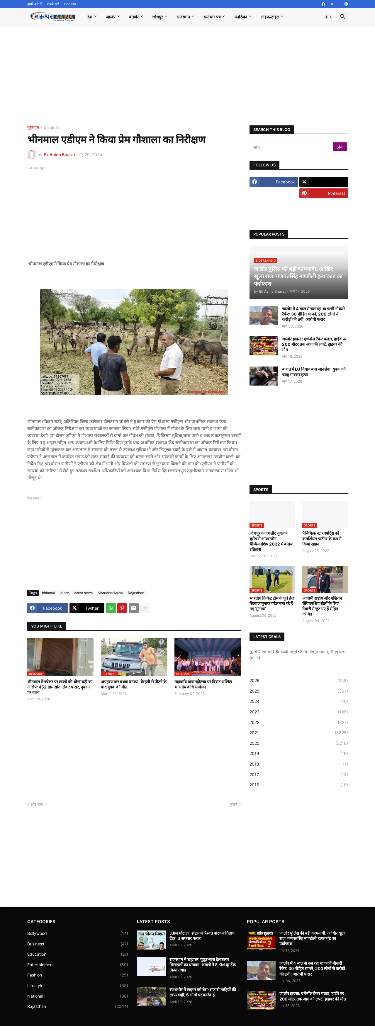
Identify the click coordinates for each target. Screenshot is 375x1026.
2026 (299, 681)
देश (89, 16)
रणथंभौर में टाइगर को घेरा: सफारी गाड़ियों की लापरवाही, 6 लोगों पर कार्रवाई (202, 992)
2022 (299, 722)
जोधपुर (157, 16)
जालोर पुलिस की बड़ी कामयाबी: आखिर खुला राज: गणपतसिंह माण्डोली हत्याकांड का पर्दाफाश (312, 938)
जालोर (111, 16)
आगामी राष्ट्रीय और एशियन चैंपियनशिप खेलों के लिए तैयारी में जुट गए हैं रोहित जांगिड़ (322, 606)
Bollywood (77, 933)
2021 (299, 733)
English (70, 4)
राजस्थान (183, 16)
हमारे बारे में (34, 4)
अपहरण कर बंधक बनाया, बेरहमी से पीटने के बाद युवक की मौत (134, 684)
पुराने (233, 804)
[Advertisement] (187, 76)
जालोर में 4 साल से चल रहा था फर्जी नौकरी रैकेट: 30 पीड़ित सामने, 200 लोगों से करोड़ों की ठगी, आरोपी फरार (313, 314)
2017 (299, 775)
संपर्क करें (53, 4)
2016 (299, 785)
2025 (299, 691)
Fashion (77, 975)
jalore (64, 593)
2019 (299, 753)
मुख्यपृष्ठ (33, 127)
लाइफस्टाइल (270, 16)
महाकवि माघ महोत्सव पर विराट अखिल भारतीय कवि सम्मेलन (203, 684)
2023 (299, 712)
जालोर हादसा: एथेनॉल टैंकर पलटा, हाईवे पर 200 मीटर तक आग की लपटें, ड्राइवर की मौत (314, 344)
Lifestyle (77, 985)
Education (77, 954)
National (77, 996)
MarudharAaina (110, 593)
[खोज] (291, 146)
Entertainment (77, 965)
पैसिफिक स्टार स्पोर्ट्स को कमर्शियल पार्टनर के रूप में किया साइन (321, 538)
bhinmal (51, 127)
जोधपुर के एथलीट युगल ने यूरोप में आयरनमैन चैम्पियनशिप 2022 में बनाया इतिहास (271, 541)
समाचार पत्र (212, 16)
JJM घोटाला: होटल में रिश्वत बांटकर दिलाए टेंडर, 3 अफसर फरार (202, 935)
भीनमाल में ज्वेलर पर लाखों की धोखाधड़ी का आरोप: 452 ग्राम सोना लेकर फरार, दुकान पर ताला (60, 687)
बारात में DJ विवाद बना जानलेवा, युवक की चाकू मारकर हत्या (314, 372)
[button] (329, 17)
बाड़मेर (134, 16)
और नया (36, 804)
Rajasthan (136, 593)
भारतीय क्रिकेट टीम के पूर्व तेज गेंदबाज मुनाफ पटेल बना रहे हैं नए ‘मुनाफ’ (272, 603)
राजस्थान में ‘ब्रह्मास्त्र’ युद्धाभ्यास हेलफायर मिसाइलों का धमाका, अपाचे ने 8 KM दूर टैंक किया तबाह (202, 964)
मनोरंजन (240, 16)
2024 (299, 701)
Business (77, 944)
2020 (299, 743)
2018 (299, 764)
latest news (83, 593)
